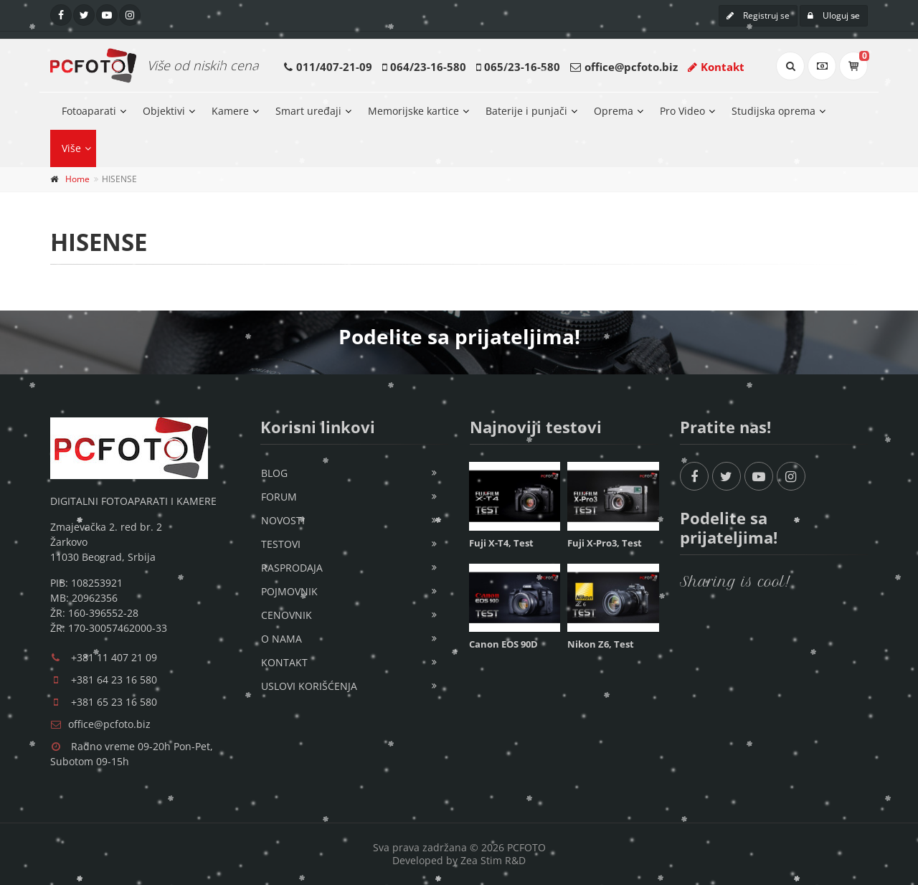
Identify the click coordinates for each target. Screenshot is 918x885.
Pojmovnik (289, 591)
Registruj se (758, 15)
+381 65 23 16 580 (114, 702)
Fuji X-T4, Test (501, 542)
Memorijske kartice (413, 111)
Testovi (281, 544)
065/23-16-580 (522, 67)
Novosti (283, 520)
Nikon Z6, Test (600, 644)
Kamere (230, 111)
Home (77, 179)
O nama (281, 638)
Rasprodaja (292, 567)
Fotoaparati (89, 111)
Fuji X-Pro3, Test (604, 542)
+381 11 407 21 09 (114, 657)
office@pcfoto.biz (631, 67)
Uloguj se (834, 15)
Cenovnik (286, 615)
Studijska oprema (773, 111)
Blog (274, 473)
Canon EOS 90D (503, 644)
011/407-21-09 (334, 67)
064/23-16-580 (428, 67)
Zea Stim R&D (493, 860)
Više (71, 148)
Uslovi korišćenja (309, 686)
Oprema (613, 111)
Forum (279, 496)
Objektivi (164, 111)
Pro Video (682, 111)
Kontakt (716, 67)
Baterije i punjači (526, 111)
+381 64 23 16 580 (114, 679)
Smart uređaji (308, 111)
